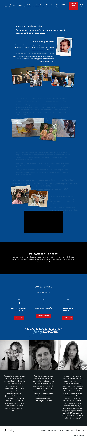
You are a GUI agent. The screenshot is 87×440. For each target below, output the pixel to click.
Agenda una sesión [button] (73, 6)
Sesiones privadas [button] (43, 324)
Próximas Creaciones (49, 6)
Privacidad (69, 430)
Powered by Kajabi (79, 435)
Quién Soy (57, 6)
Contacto (64, 4)
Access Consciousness (38, 6)
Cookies (60, 430)
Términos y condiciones (48, 430)
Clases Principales (28, 6)
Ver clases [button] (19, 326)
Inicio (20, 6)
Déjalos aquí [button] (67, 326)
